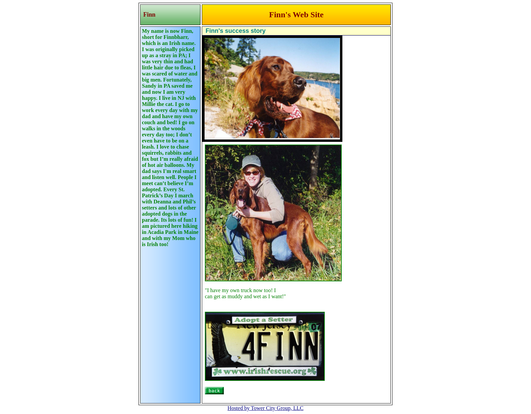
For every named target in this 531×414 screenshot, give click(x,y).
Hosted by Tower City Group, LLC (265, 408)
